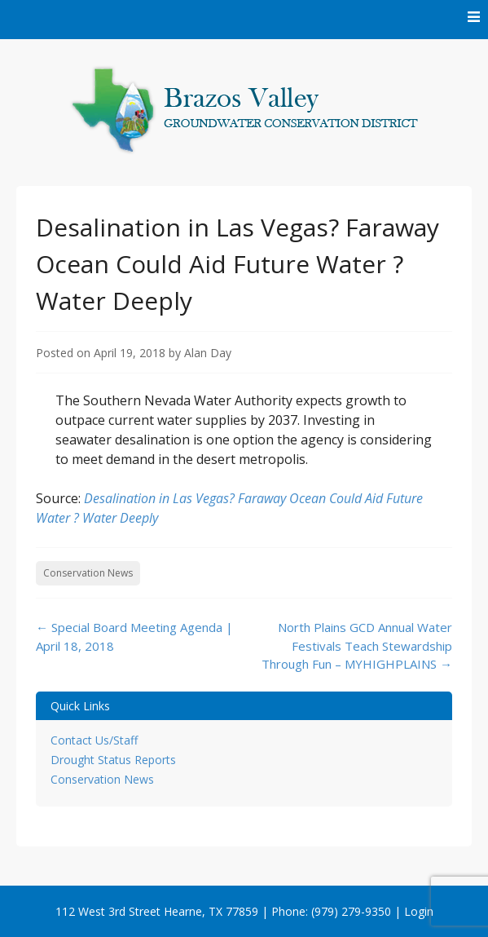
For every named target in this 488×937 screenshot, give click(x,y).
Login (418, 911)
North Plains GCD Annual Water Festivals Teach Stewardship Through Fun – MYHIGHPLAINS (357, 645)
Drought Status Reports (113, 759)
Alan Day (207, 352)
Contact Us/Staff (94, 740)
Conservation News (88, 573)
